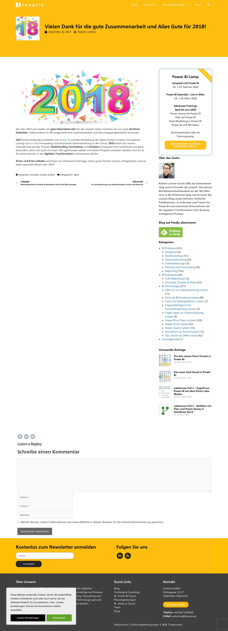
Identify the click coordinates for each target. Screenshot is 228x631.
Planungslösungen (175, 4)
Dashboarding (173, 256)
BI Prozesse (169, 248)
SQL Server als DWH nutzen (181, 335)
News (76, 174)
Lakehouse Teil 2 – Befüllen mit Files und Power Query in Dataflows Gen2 (192, 408)
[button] (208, 5)
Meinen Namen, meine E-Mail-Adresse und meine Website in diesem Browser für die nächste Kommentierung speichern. (92, 522)
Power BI (150, 4)
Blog (134, 4)
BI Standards (169, 275)
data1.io (30, 143)
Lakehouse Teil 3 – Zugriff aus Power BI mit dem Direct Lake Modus (191, 391)
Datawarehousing (175, 259)
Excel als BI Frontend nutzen (182, 297)
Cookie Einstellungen (28, 617)
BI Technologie (171, 286)
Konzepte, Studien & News (42, 174)
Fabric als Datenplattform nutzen (184, 301)
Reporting (171, 271)
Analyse (169, 252)
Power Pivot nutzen (176, 324)
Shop (198, 4)
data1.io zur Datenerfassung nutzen (186, 290)
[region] (41, 606)
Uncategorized (170, 339)
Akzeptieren (59, 617)
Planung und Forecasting (180, 267)
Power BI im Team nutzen (180, 320)
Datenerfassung (174, 263)
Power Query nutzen (177, 328)
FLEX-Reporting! (174, 278)
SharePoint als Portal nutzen (182, 331)
